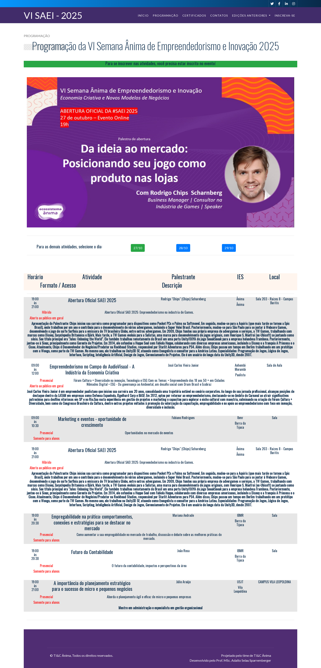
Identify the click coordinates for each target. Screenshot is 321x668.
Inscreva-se (285, 15)
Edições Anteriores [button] (250, 15)
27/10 (137, 248)
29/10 (229, 248)
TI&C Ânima (62, 655)
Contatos (219, 15)
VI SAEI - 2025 (53, 15)
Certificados (194, 15)
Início (143, 15)
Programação (165, 15)
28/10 (183, 248)
